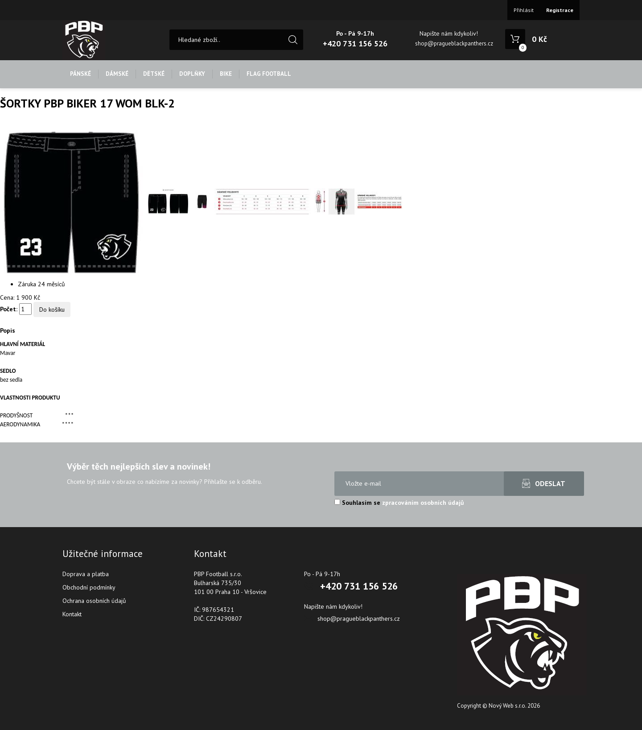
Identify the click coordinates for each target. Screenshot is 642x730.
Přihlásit (524, 10)
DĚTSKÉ (154, 74)
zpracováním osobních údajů (423, 503)
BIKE (226, 74)
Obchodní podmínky (88, 587)
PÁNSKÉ (80, 74)
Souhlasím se (399, 503)
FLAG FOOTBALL (269, 74)
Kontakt (72, 614)
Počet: (8, 309)
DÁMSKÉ (117, 74)
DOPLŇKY (192, 74)
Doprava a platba (85, 574)
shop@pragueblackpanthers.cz (454, 43)
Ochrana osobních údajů (94, 601)
